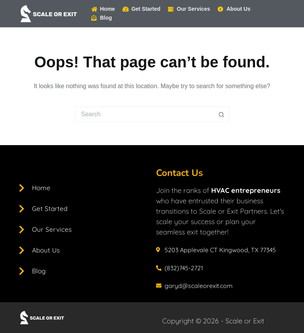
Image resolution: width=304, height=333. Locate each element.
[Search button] (221, 114)
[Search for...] (144, 114)
